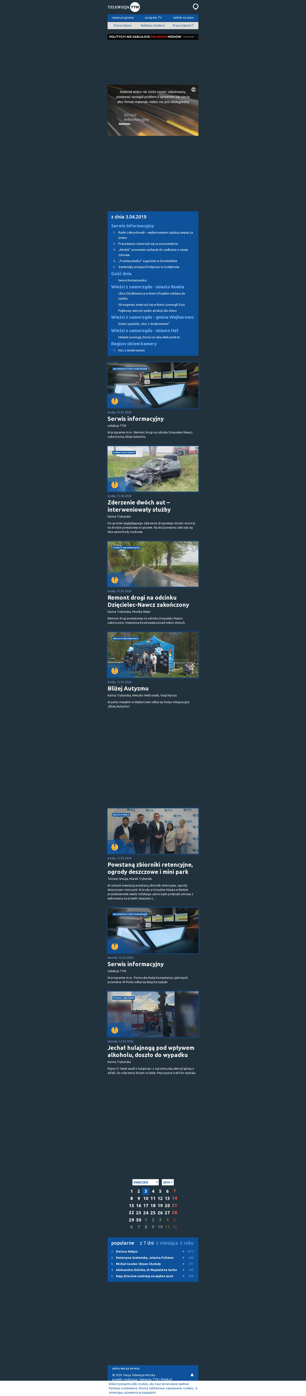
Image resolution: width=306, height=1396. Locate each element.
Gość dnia (121, 273)
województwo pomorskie (130, 368)
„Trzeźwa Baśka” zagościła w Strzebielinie (142, 260)
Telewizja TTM (149, 1379)
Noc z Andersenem (126, 350)
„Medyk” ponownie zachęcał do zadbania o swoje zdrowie (148, 252)
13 (167, 1198)
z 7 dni (147, 1243)
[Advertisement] (153, 61)
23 (138, 1212)
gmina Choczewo (124, 452)
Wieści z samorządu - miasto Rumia (147, 286)
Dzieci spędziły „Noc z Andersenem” (144, 324)
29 (131, 1219)
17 (145, 1205)
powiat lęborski (123, 997)
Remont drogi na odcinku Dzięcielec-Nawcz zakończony (148, 601)
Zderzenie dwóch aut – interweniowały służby (139, 506)
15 (131, 1205)
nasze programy (123, 17)
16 (138, 1205)
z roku (187, 1243)
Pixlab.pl (166, 1379)
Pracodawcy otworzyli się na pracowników (143, 243)
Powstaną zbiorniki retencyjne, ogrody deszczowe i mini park (150, 868)
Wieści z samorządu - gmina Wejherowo (152, 317)
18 (153, 1205)
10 (145, 1198)
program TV (153, 17)
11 (153, 1198)
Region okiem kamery (134, 343)
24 (145, 1212)
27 (167, 1212)
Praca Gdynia (122, 25)
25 (153, 1212)
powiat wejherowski (126, 547)
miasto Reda (121, 814)
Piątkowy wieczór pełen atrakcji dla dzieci (147, 310)
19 (160, 1205)
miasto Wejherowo (125, 638)
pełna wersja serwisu (126, 1368)
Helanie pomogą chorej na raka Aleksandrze (149, 337)
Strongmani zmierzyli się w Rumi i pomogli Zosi (151, 305)
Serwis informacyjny (136, 419)
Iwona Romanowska (132, 280)
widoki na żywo (183, 17)
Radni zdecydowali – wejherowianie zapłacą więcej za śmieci (150, 234)
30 (138, 1219)
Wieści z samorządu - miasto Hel (144, 330)
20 (167, 1205)
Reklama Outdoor (153, 25)
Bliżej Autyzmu (128, 688)
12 (160, 1198)
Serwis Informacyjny (132, 225)
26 (160, 1212)
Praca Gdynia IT (183, 25)
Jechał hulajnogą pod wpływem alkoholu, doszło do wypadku (151, 1051)
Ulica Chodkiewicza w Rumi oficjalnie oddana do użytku (151, 296)
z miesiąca (167, 1243)
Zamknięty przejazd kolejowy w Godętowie (143, 266)
